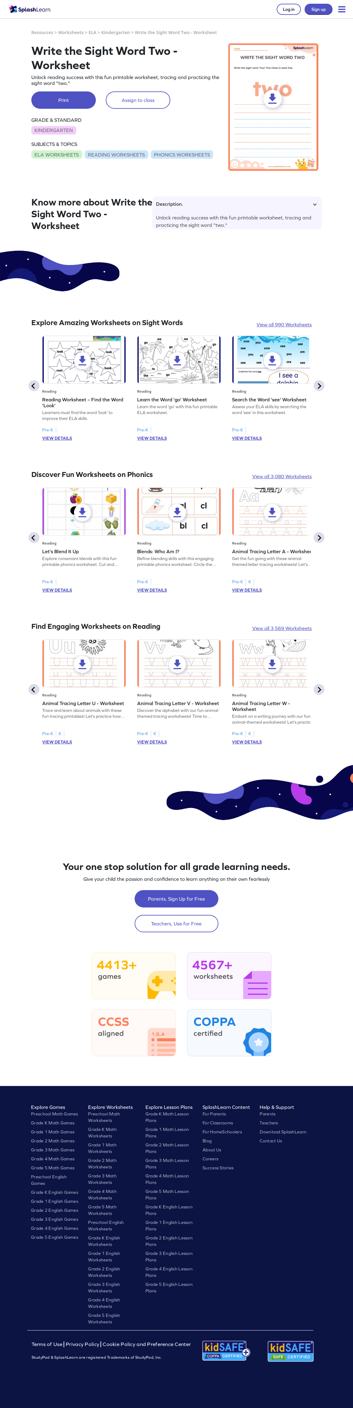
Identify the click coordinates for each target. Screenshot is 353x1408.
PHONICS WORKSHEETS (182, 154)
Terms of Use (48, 1344)
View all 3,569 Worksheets (282, 628)
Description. (236, 204)
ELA (92, 32)
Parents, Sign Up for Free (176, 899)
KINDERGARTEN (53, 130)
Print (63, 100)
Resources (42, 32)
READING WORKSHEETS (116, 154)
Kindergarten (115, 32)
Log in (289, 9)
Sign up (318, 9)
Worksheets (71, 32)
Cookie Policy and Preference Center (147, 1344)
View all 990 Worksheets (284, 324)
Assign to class (138, 100)
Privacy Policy (82, 1344)
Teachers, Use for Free (176, 923)
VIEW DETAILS (57, 438)
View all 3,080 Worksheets (282, 476)
